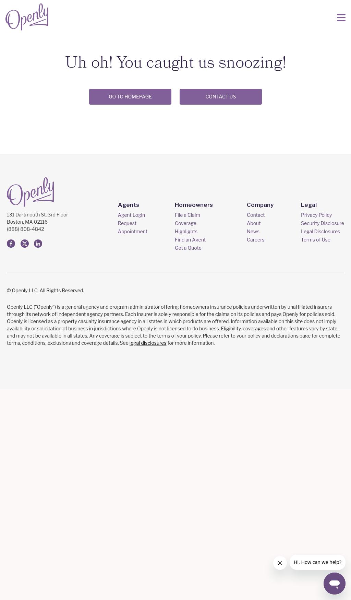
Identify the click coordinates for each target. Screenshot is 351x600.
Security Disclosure (322, 434)
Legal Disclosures (320, 443)
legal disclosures (148, 554)
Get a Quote (189, 459)
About (255, 434)
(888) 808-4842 (25, 440)
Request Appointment (134, 439)
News (254, 443)
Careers (257, 451)
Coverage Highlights (187, 439)
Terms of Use (315, 451)
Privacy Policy (316, 426)
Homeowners (194, 416)
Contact (257, 426)
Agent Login (132, 426)
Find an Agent (191, 451)
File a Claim (189, 426)
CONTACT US (220, 96)
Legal (308, 416)
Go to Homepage (130, 96)
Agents (129, 416)
